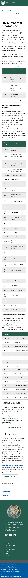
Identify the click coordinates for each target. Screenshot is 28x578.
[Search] (26, 2)
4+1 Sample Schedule (10, 476)
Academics (8, 547)
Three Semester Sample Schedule (14, 428)
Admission (6, 491)
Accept (24, 570)
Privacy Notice (5, 576)
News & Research (10, 549)
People (6, 553)
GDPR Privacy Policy (15, 576)
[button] (14, 491)
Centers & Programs (11, 545)
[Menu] (26, 4)
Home (6, 543)
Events (6, 551)
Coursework (7, 496)
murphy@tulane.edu (10, 531)
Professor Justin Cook (15, 481)
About (6, 555)
